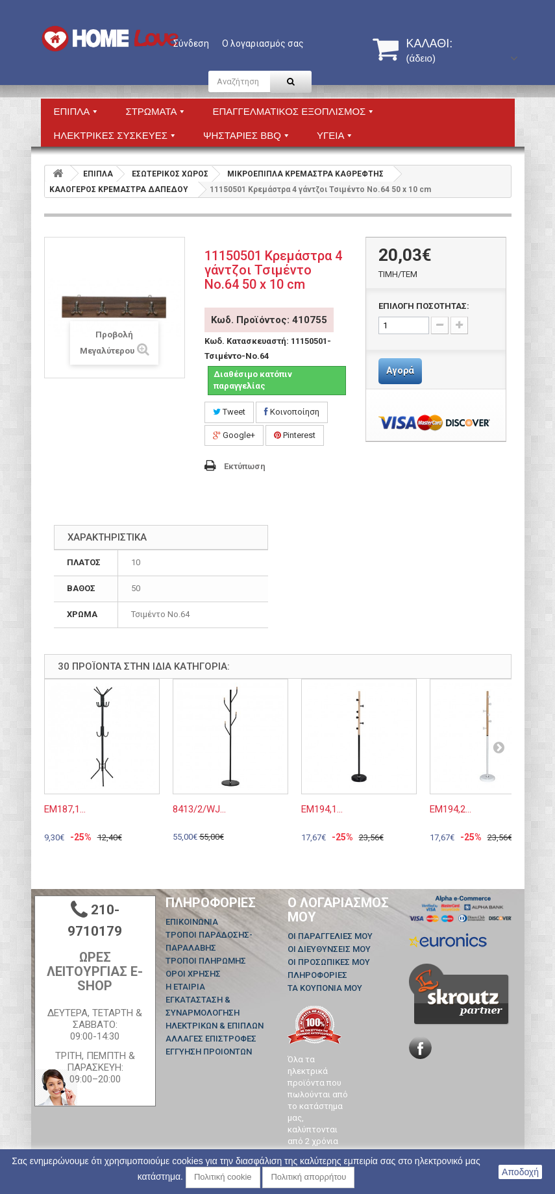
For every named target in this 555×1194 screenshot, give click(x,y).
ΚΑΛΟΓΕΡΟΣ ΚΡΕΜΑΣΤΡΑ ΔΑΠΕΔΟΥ (118, 189)
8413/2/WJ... (199, 809)
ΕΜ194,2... (450, 809)
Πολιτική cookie (223, 1177)
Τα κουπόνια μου (325, 988)
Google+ (234, 435)
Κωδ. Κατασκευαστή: (246, 341)
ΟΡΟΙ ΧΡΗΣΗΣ (193, 974)
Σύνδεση (191, 43)
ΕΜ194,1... (322, 809)
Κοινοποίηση (291, 412)
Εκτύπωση (244, 466)
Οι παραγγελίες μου (330, 936)
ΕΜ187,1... (65, 809)
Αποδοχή (520, 1172)
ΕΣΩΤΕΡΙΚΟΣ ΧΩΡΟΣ (170, 173)
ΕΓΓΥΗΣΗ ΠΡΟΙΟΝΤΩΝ (209, 1051)
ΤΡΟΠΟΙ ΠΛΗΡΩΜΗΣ (206, 961)
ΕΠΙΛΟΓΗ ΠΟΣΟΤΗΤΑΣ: (423, 306)
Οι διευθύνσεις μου (329, 949)
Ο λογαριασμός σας (263, 43)
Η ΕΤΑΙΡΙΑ (185, 987)
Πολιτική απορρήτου (308, 1177)
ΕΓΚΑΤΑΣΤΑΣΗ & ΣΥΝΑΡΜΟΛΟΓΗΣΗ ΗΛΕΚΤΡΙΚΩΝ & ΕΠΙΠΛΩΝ (215, 1012)
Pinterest (294, 435)
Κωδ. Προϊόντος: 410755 (269, 320)
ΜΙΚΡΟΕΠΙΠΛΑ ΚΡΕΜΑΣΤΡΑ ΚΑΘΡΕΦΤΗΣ (305, 173)
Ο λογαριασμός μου (338, 910)
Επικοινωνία (192, 922)
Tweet (229, 412)
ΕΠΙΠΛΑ (98, 173)
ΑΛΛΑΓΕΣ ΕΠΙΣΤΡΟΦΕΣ (211, 1038)
